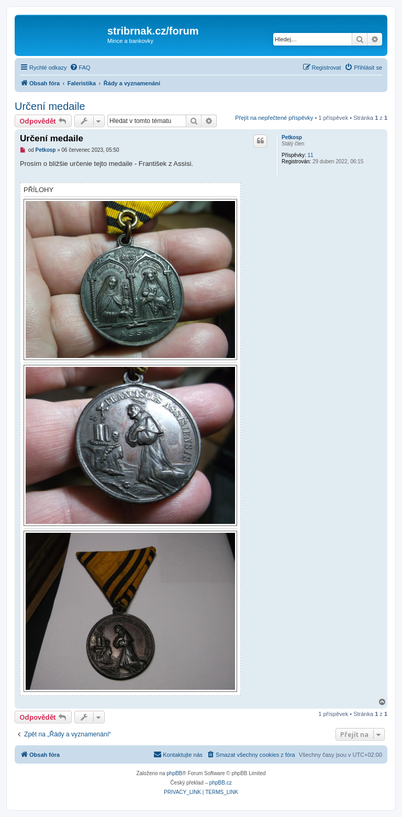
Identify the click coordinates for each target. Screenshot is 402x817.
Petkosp (292, 137)
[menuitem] (80, 67)
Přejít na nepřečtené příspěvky (274, 118)
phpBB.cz (220, 783)
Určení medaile (50, 106)
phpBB (174, 773)
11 (310, 155)
